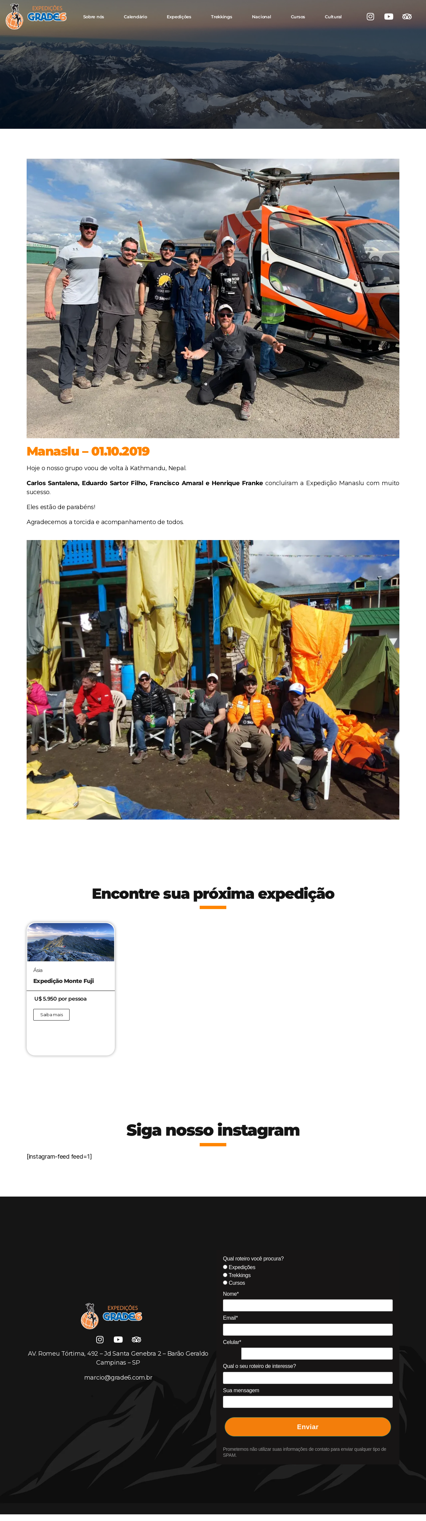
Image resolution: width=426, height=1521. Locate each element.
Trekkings (221, 16)
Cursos (298, 16)
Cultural (333, 16)
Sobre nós (94, 16)
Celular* (232, 1342)
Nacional (261, 16)
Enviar (308, 1426)
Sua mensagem (241, 1390)
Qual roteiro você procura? (253, 1258)
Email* (230, 1318)
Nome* (231, 1294)
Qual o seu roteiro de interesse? (259, 1366)
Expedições (179, 16)
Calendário (135, 16)
